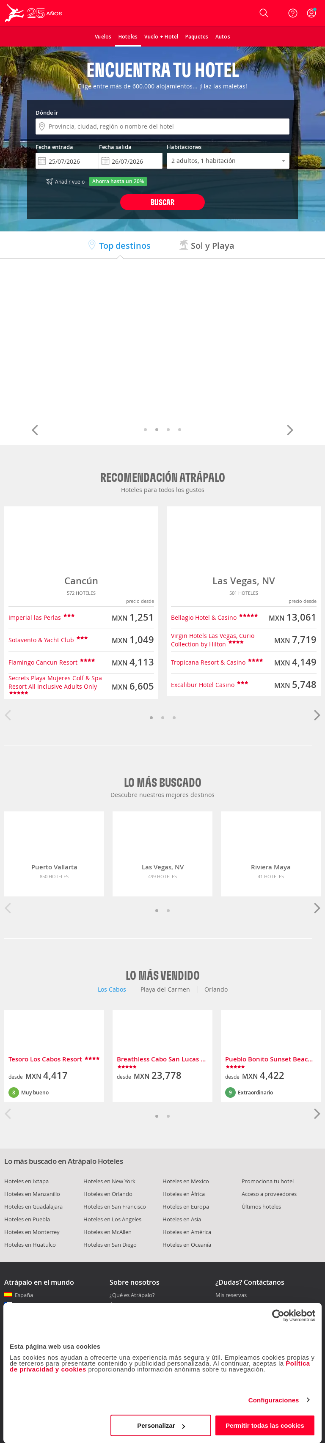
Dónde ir (47, 112)
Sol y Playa (206, 245)
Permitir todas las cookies (265, 1425)
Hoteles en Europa (185, 1206)
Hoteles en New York (109, 1181)
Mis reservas (231, 1295)
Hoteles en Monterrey (32, 1232)
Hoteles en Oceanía (186, 1244)
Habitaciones (184, 147)
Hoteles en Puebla (27, 1219)
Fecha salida (115, 147)
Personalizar (161, 1425)
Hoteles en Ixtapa (26, 1181)
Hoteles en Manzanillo (32, 1194)
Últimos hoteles (261, 1206)
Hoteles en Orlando (107, 1194)
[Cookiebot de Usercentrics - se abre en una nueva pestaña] (278, 1315)
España (24, 1295)
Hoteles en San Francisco (114, 1206)
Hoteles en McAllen (107, 1232)
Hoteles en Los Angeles (112, 1219)
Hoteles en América (186, 1232)
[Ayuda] (293, 13)
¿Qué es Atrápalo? (132, 1295)
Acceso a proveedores (269, 1194)
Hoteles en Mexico (185, 1181)
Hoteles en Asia (181, 1219)
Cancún (81, 580)
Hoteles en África (183, 1194)
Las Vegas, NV (243, 580)
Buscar (162, 202)
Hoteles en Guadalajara (33, 1206)
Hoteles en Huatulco (30, 1244)
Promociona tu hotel (268, 1181)
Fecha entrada (54, 147)
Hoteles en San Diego (110, 1244)
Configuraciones (273, 1400)
